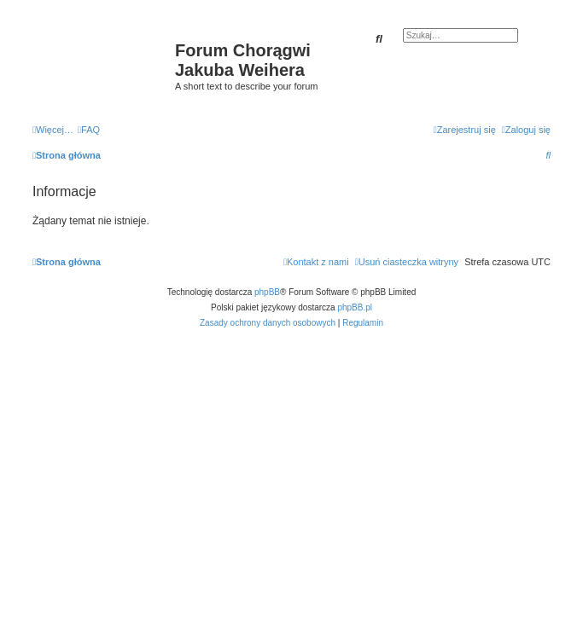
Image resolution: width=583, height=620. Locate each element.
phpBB (267, 292)
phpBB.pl (354, 307)
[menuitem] (89, 129)
